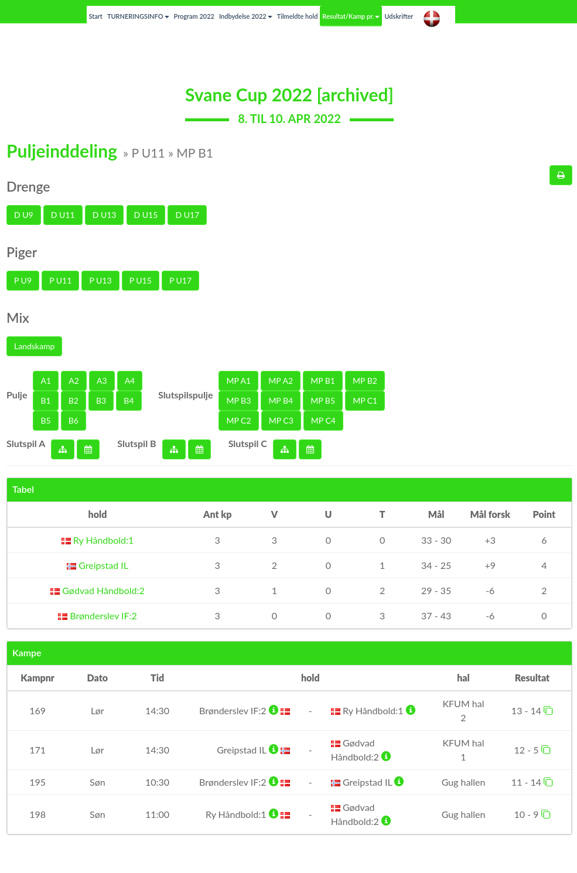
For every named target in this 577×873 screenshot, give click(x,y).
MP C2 (238, 420)
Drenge (28, 186)
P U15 (140, 280)
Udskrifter (398, 16)
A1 (45, 381)
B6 (73, 420)
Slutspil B (136, 443)
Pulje (16, 394)
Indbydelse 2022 (245, 16)
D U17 (187, 215)
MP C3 (281, 420)
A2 (74, 381)
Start (96, 16)
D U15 (146, 215)
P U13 (100, 280)
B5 (45, 420)
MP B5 (322, 400)
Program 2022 (194, 16)
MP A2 (280, 381)
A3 (102, 381)
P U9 (23, 280)
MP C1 (365, 400)
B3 (101, 400)
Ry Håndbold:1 (98, 539)
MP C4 (323, 420)
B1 (45, 400)
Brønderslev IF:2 (97, 615)
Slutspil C (247, 443)
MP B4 (280, 400)
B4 (129, 400)
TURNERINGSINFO (138, 16)
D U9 (23, 215)
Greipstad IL (97, 565)
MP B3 (238, 400)
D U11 (63, 215)
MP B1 (322, 381)
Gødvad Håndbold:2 (97, 590)
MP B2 (365, 381)
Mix (17, 317)
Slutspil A (25, 443)
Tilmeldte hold (297, 16)
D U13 (105, 215)
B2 (73, 400)
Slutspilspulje (185, 394)
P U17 (180, 280)
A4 (130, 381)
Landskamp (34, 346)
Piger (21, 252)
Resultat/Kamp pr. (351, 16)
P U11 (60, 280)
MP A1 (238, 381)
